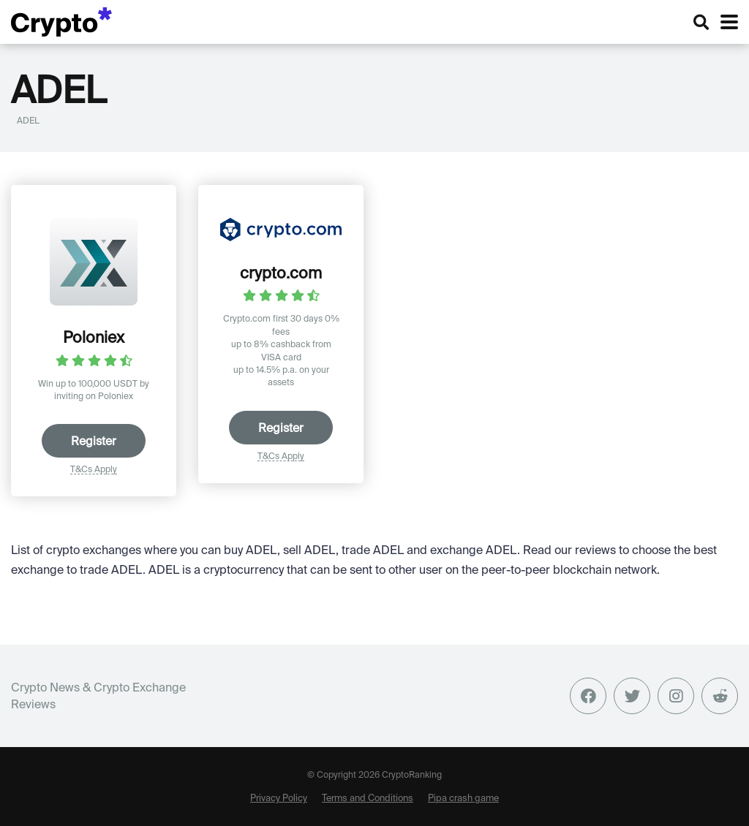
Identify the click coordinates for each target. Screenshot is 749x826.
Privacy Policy (278, 797)
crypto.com (281, 272)
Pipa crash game (463, 797)
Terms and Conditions (367, 797)
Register (93, 440)
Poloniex (93, 337)
